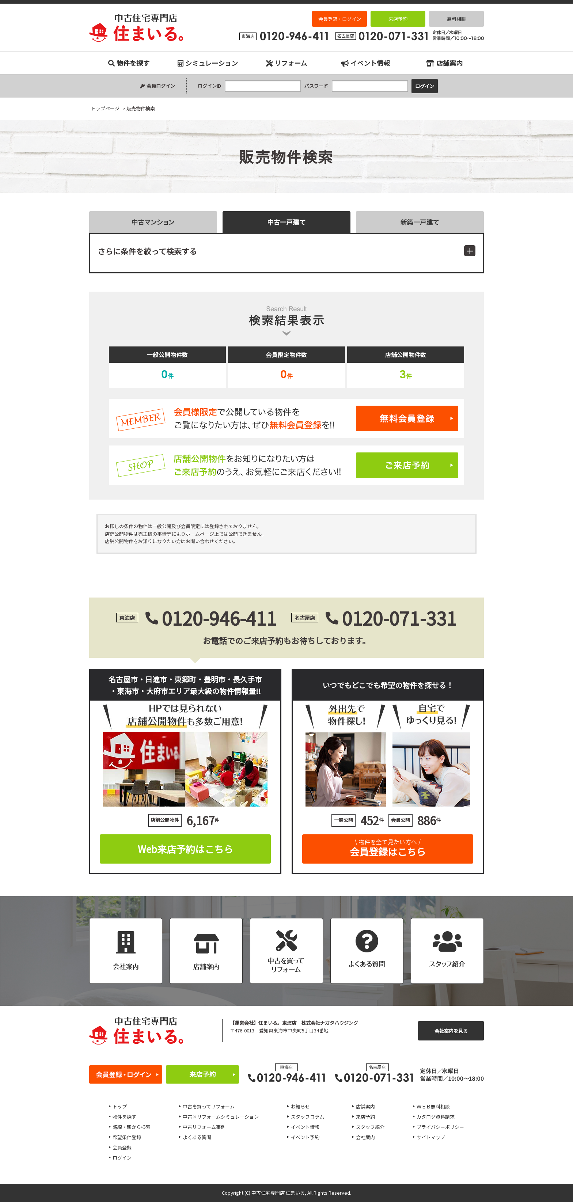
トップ (120, 1106)
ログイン (122, 1157)
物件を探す (128, 63)
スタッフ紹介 (370, 1126)
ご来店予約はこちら (286, 465)
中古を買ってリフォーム (209, 1106)
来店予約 (397, 18)
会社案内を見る (451, 1030)
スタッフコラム (307, 1116)
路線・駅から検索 (132, 1126)
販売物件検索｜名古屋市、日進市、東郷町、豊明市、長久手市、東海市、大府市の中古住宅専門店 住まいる (136, 28)
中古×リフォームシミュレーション (221, 1116)
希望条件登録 (127, 1137)
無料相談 (456, 18)
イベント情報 (365, 63)
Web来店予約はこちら (185, 849)
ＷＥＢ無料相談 (433, 1106)
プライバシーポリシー (440, 1126)
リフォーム (286, 63)
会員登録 (122, 1147)
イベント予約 (305, 1137)
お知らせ (300, 1106)
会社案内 (365, 1137)
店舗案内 (444, 63)
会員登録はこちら (388, 846)
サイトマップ (431, 1137)
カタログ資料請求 (436, 1116)
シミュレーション (208, 63)
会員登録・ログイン (339, 18)
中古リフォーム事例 (204, 1126)
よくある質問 (197, 1137)
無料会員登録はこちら (286, 418)
